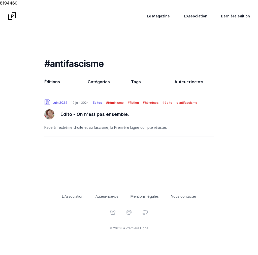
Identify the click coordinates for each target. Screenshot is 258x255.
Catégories (99, 81)
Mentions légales (145, 196)
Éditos (97, 103)
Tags (136, 81)
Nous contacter (183, 196)
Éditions (52, 81)
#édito (167, 103)
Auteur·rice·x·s (188, 81)
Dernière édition (235, 16)
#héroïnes (150, 103)
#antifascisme (186, 103)
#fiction (133, 103)
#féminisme (115, 103)
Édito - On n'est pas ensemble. (94, 114)
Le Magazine (158, 16)
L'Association (195, 16)
